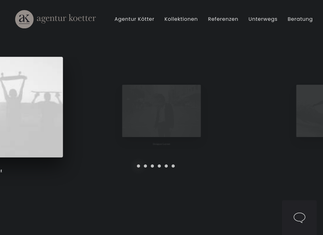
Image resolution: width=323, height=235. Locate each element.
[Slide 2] (145, 166)
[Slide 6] (173, 166)
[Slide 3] (152, 166)
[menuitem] (137, 21)
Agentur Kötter (135, 21)
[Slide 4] (159, 166)
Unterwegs (264, 21)
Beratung (301, 21)
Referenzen (224, 21)
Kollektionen (182, 21)
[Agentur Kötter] (55, 21)
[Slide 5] (166, 166)
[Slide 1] (138, 166)
